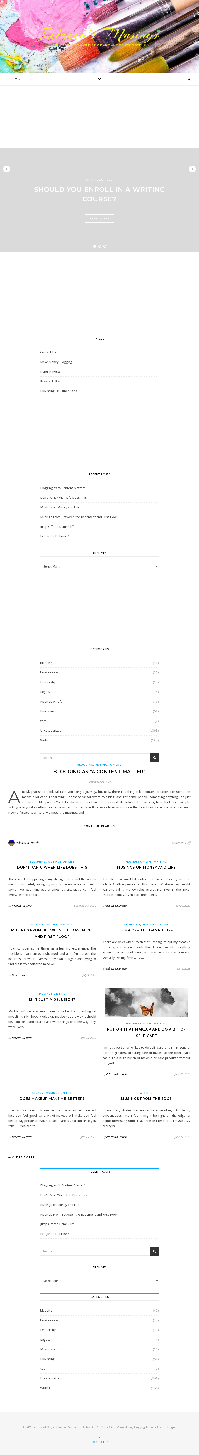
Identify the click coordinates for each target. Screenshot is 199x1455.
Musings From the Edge (146, 1099)
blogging (46, 663)
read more (99, 218)
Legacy (45, 692)
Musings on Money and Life (59, 507)
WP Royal (48, 1427)
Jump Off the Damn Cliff (57, 526)
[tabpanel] (99, 200)
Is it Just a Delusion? (54, 536)
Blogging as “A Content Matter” (62, 488)
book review (49, 672)
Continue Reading (99, 826)
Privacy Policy (50, 381)
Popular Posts (50, 371)
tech (43, 721)
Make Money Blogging (56, 362)
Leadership (48, 682)
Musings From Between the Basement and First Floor (78, 517)
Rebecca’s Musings (99, 33)
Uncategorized (99, 180)
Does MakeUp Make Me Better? (52, 1099)
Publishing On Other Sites (58, 391)
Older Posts (21, 1157)
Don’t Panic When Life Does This (63, 497)
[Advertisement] (99, 116)
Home (62, 1427)
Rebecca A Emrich (27, 843)
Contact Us (48, 352)
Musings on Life (51, 701)
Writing (45, 740)
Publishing (47, 711)
